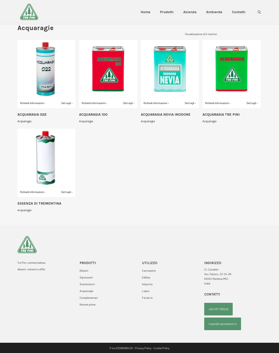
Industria (147, 284)
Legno (145, 291)
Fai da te (147, 297)
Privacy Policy (143, 348)
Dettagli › (67, 103)
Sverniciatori (87, 284)
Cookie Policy (161, 348)
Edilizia (146, 277)
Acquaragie (86, 291)
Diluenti (84, 270)
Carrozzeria (149, 270)
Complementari (89, 297)
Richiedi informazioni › (33, 103)
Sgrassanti (86, 277)
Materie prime (88, 304)
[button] (218, 309)
